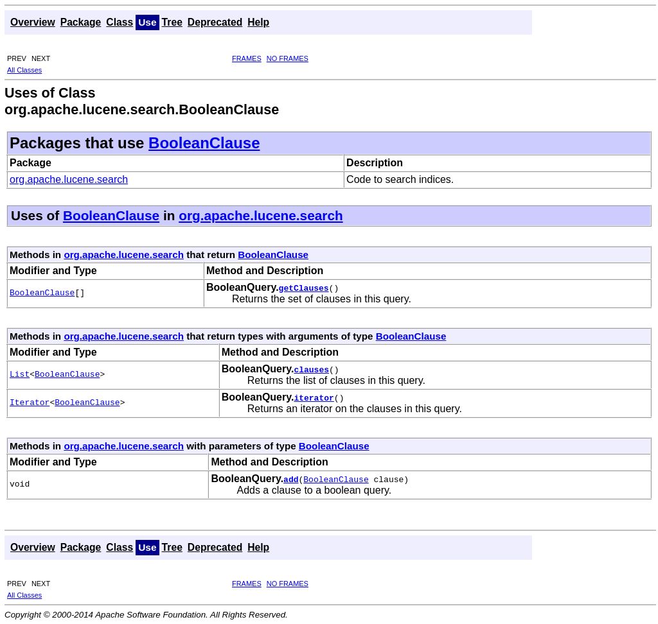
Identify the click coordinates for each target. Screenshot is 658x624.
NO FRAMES (287, 58)
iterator (313, 397)
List (20, 375)
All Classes (24, 70)
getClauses (304, 287)
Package (81, 22)
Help (258, 22)
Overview (32, 22)
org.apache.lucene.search (69, 179)
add (290, 479)
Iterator (29, 403)
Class (119, 22)
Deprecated (215, 22)
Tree (172, 22)
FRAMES (247, 58)
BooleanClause (204, 143)
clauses (311, 369)
